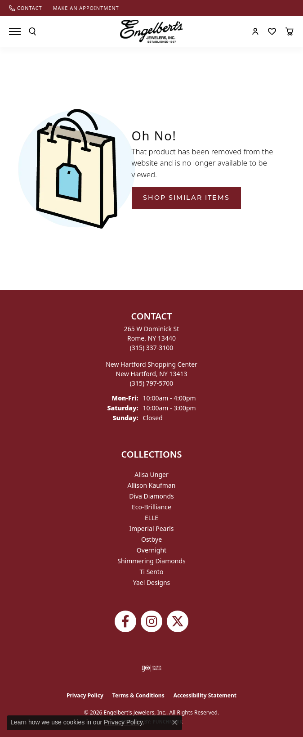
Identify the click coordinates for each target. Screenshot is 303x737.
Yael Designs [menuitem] (151, 582)
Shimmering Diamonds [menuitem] (151, 561)
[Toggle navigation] (15, 31)
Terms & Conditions (138, 695)
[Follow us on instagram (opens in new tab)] (151, 621)
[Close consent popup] (175, 722)
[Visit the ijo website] (152, 668)
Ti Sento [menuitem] (152, 571)
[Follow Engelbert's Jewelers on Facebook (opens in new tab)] (125, 621)
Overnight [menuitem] (151, 550)
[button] (32, 31)
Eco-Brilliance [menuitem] (151, 507)
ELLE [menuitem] (151, 517)
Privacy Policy (85, 695)
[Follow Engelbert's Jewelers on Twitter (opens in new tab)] (177, 621)
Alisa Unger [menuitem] (151, 474)
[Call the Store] (152, 347)
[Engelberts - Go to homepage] (151, 31)
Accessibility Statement (205, 695)
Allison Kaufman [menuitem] (152, 485)
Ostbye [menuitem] (151, 539)
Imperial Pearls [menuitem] (151, 528)
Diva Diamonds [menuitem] (151, 496)
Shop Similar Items (186, 197)
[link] (25, 8)
